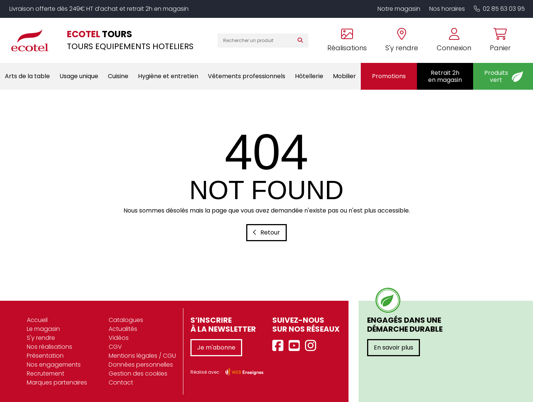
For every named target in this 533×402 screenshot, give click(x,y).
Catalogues (126, 320)
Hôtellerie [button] (309, 76)
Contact (121, 382)
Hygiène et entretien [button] (168, 76)
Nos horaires (447, 8)
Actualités (123, 329)
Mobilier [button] (344, 76)
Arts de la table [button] (27, 76)
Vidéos (119, 338)
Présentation (45, 355)
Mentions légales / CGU (142, 355)
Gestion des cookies (138, 373)
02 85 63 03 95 (499, 8)
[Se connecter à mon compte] (454, 40)
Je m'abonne (216, 347)
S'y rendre (41, 338)
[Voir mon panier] (496, 40)
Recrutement (45, 373)
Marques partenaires (57, 382)
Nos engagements (54, 364)
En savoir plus (393, 347)
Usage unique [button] (79, 76)
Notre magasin (399, 8)
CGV (115, 346)
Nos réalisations (49, 346)
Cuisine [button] (118, 76)
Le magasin (43, 329)
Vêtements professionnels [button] (246, 76)
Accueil (37, 320)
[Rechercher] (301, 41)
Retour (266, 232)
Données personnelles (141, 364)
